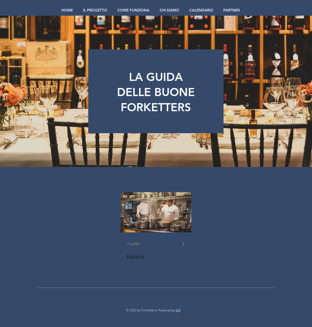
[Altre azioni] (185, 243)
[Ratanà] (156, 212)
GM (178, 310)
